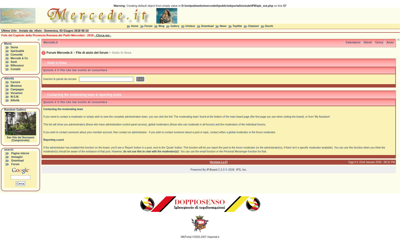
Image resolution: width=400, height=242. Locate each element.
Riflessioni (17, 65)
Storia (14, 47)
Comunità (17, 54)
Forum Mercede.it (59, 53)
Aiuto (390, 42)
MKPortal (186, 237)
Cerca (379, 42)
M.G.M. (15, 96)
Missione (16, 85)
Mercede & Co (19, 58)
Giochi (269, 26)
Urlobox (190, 26)
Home (134, 26)
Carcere (15, 82)
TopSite (237, 26)
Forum (148, 26)
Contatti (15, 69)
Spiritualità (17, 51)
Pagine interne (20, 153)
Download (207, 26)
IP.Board (212, 169)
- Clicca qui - (102, 35)
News (223, 26)
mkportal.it (213, 237)
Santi (14, 61)
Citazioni (253, 26)
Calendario (353, 42)
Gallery (175, 26)
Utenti (368, 42)
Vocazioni (17, 93)
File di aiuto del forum (92, 53)
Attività (14, 100)
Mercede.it (51, 42)
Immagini (17, 157)
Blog (161, 26)
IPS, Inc (241, 169)
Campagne (17, 89)
